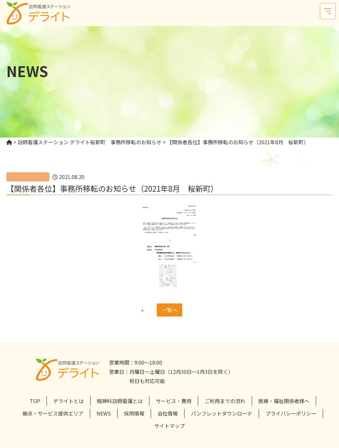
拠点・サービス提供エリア (52, 413)
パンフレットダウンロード (221, 413)
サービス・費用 (173, 401)
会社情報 (167, 413)
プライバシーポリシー (290, 413)
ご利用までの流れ (225, 401)
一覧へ (169, 310)
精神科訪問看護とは (120, 401)
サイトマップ (169, 426)
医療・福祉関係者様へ (283, 401)
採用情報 (134, 413)
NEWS (104, 413)
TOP (35, 401)
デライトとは (68, 401)
